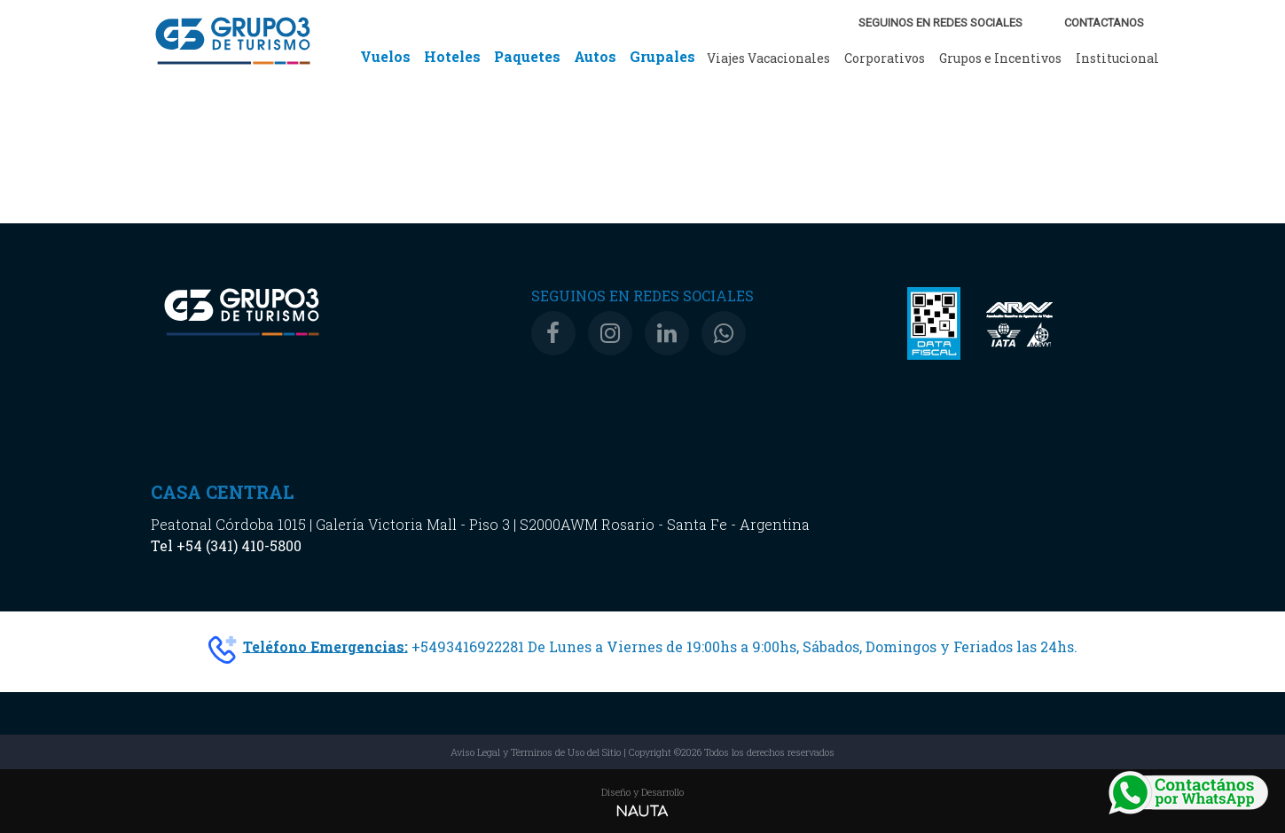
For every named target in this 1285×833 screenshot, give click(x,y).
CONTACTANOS (1104, 22)
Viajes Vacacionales (768, 58)
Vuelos (385, 56)
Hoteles (452, 56)
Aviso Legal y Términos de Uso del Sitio (536, 752)
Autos (595, 56)
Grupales (662, 56)
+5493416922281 (467, 645)
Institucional (1117, 58)
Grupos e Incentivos (1000, 58)
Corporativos (884, 58)
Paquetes (527, 56)
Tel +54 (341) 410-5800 (226, 545)
